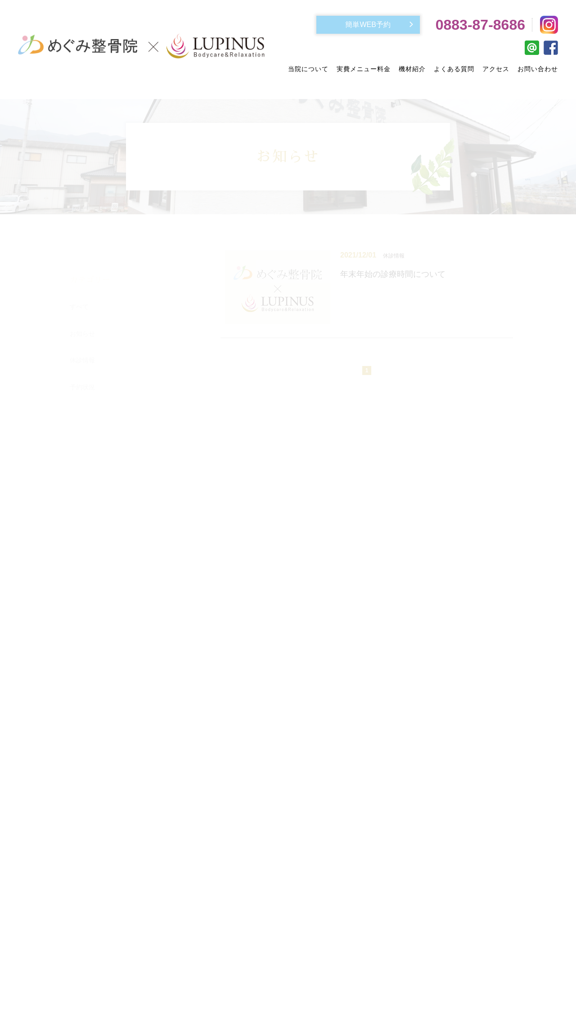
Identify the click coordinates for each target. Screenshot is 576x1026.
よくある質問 (454, 68)
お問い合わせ (538, 68)
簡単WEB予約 (367, 24)
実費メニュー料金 (364, 68)
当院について (308, 68)
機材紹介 (412, 68)
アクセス (495, 68)
